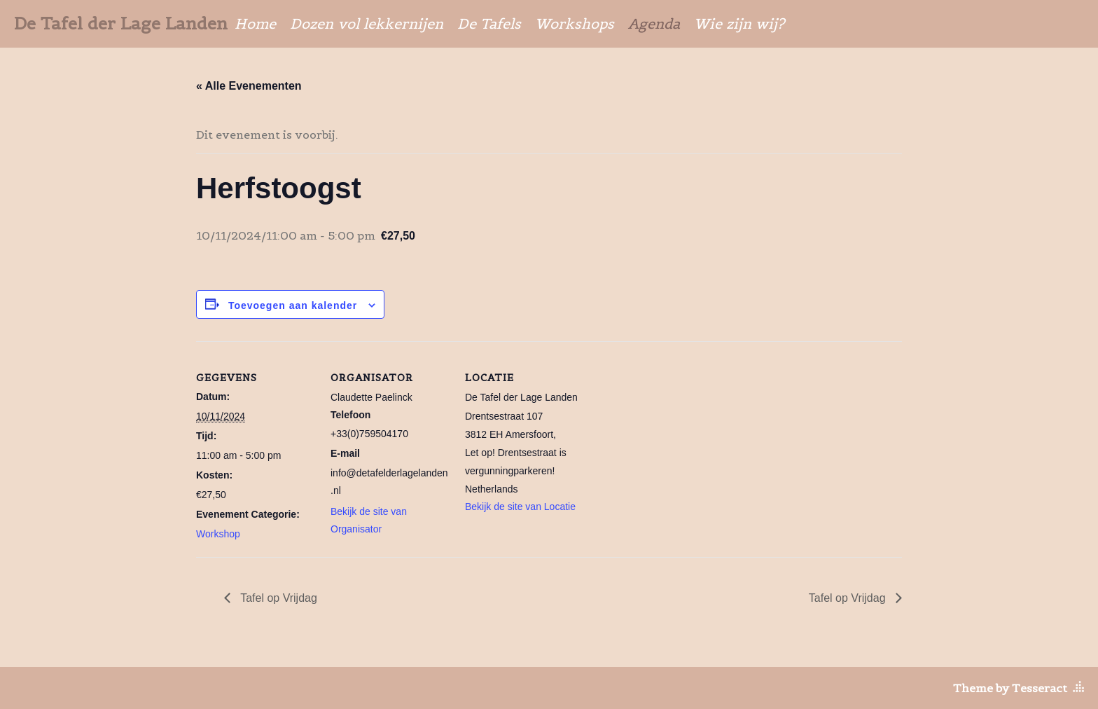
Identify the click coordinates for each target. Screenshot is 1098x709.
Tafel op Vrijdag (277, 598)
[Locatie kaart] (673, 437)
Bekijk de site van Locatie (520, 506)
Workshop (218, 533)
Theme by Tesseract (1010, 688)
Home (255, 24)
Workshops (574, 24)
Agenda (654, 24)
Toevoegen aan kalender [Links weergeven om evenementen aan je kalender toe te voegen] (292, 305)
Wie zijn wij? (739, 24)
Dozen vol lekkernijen (366, 24)
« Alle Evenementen (249, 86)
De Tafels (489, 24)
